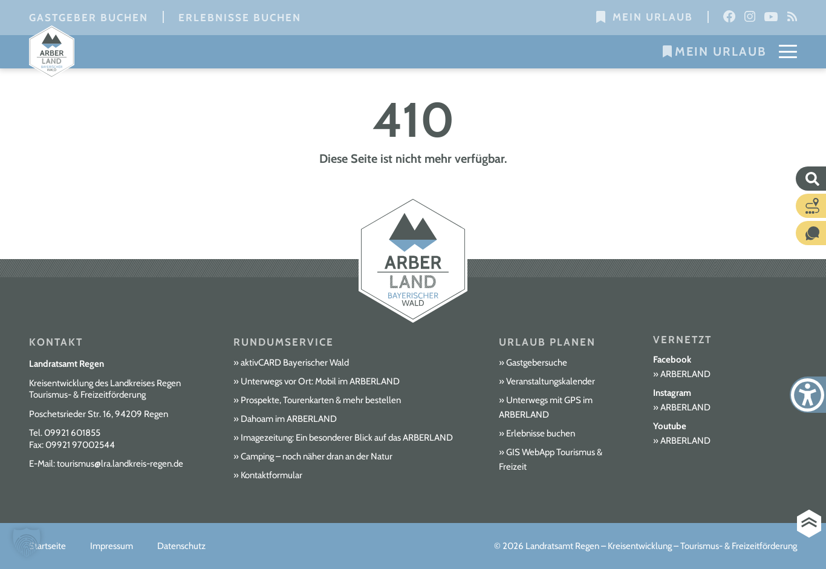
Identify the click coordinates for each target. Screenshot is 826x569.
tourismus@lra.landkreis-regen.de (120, 463)
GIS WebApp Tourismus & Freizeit (550, 459)
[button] (26, 542)
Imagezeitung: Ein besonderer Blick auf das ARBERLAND (347, 437)
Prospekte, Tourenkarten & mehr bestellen (321, 400)
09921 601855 (72, 432)
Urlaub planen (547, 342)
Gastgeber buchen (88, 18)
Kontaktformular (271, 475)
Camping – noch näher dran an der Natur (316, 456)
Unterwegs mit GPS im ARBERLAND (546, 407)
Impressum (111, 546)
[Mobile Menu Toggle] (788, 51)
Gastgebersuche (536, 362)
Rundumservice (283, 342)
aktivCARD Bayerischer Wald (295, 362)
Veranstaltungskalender (550, 381)
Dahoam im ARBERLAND (289, 418)
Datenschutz (181, 546)
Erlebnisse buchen (239, 18)
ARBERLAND (685, 374)
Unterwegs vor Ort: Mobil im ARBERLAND (320, 381)
